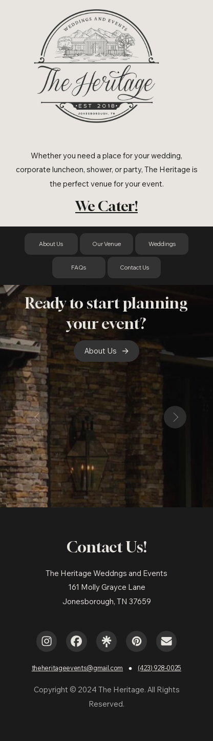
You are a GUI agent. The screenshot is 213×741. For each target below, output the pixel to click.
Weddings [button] (162, 244)
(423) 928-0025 (159, 668)
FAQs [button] (78, 267)
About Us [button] (51, 244)
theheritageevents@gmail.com (77, 668)
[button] (106, 351)
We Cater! (106, 205)
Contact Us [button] (134, 267)
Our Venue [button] (106, 244)
